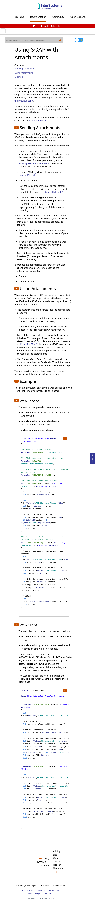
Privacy (23, 890)
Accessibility (54, 890)
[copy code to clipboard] (65, 438)
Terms (30, 890)
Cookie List (48, 893)
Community (58, 16)
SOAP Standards (37, 120)
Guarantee (41, 890)
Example (19, 76)
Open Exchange (78, 16)
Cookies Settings (33, 894)
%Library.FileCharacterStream (35, 163)
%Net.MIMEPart (28, 175)
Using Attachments (24, 72)
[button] (16, 127)
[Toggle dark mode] (79, 40)
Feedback (92, 458)
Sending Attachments (25, 68)
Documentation (38, 16)
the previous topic (23, 100)
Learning (19, 16)
